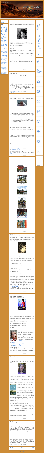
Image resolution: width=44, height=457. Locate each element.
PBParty (6, 29)
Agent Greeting (3, 48)
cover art (5, 35)
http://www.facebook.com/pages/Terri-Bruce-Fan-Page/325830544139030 (21, 344)
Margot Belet (38, 112)
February (39, 54)
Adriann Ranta (38, 59)
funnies (1, 53)
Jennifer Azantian (38, 83)
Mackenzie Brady (38, 111)
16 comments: (19, 291)
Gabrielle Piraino (38, 81)
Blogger (25, 455)
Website (7, 18)
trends (5, 72)
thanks (6, 60)
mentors (2, 54)
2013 (38, 28)
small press (4, 71)
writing (14, 445)
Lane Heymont (38, 103)
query (2, 25)
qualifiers (5, 69)
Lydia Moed (38, 109)
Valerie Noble (38, 151)
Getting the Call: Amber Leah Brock (39, 40)
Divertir (5, 51)
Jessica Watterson (38, 92)
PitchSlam (2, 38)
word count (2, 73)
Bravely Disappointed (13, 73)
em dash (6, 67)
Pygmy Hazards (5, 63)
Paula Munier (38, 130)
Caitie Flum (38, 70)
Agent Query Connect (21, 23)
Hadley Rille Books (3, 62)
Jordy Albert (6, 62)
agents (2, 29)
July (38, 34)
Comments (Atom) (23, 451)
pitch (3, 54)
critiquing (2, 32)
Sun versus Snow (4, 28)
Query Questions (4, 33)
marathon (6, 68)
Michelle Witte (38, 120)
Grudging (2, 40)
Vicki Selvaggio (38, 152)
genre (3, 53)
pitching (1, 69)
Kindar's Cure (5, 40)
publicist (3, 69)
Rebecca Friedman (39, 133)
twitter (6, 72)
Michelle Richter (38, 119)
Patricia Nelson (38, 129)
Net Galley (6, 56)
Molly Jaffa (38, 122)
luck (5, 68)
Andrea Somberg (38, 63)
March (38, 53)
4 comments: (19, 444)
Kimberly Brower (38, 100)
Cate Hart (38, 73)
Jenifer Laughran (38, 82)
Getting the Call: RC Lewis (14, 22)
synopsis (5, 60)
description (3, 67)
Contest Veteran (5, 55)
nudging (6, 59)
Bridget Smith (38, 69)
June (38, 35)
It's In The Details (6, 2)
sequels (2, 49)
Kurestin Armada (38, 102)
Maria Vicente (38, 113)
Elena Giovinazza (38, 79)
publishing (5, 54)
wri (3, 73)
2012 (38, 29)
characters (6, 49)
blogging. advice (5, 52)
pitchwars (2, 43)
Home (22, 447)
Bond (3, 55)
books (2, 44)
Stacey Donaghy (38, 143)
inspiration (15, 149)
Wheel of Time (2, 52)
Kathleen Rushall (38, 99)
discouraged (2, 58)
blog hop (5, 46)
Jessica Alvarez (38, 90)
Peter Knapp (38, 132)
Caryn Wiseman (38, 72)
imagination (2, 68)
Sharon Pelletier (38, 142)
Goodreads (2, 46)
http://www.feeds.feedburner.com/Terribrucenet (16, 345)
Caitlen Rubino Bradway (39, 71)
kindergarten (5, 53)
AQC (4, 51)
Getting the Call (12, 149)
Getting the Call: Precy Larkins (15, 235)
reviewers (4, 47)
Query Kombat (4, 31)
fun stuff (13, 92)
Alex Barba (38, 60)
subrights (2, 72)
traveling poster (18, 149)
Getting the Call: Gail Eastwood (15, 357)
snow (3, 60)
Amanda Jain (38, 62)
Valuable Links (5, 42)
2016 (38, 25)
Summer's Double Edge (3, 64)
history (1, 59)
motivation (4, 59)
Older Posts (33, 447)
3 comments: (19, 91)
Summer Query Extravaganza (4, 39)
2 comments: (19, 148)
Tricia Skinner (38, 149)
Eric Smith (38, 80)
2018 (38, 23)
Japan (13, 445)
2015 (38, 26)
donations (5, 58)
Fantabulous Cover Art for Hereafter (16, 296)
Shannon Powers (38, 141)
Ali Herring (38, 61)
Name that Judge (5, 43)
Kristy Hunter (38, 101)
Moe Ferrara (38, 121)
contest (5, 38)
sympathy (4, 72)
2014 (38, 27)
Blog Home (3, 18)
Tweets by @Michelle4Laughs (3, 22)
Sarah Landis (38, 139)
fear (1, 44)
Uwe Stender (38, 150)
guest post (3, 26)
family (11, 92)
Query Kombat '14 (4, 34)
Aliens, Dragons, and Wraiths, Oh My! (16, 151)
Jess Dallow (38, 89)
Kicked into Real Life (13, 422)
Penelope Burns (38, 131)
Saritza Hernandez (39, 140)
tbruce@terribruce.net (13, 342)
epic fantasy (4, 44)
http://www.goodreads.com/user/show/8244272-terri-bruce (19, 343)
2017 (38, 24)
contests (2, 36)
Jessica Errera (38, 91)
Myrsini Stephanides (39, 123)
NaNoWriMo (2, 63)
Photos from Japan (39, 43)
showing (1, 71)
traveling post (4, 49)
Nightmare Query (4, 30)
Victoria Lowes (38, 153)
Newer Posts (11, 447)
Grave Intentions (3, 56)
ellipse (5, 67)
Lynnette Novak (38, 110)
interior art (4, 68)
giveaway (4, 39)
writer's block (5, 73)
